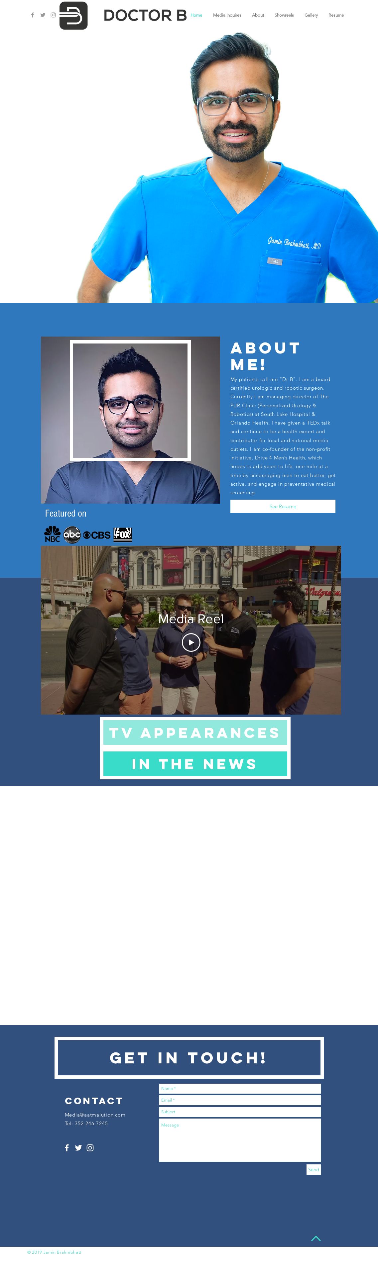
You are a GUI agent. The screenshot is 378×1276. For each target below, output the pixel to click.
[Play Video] (191, 642)
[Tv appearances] (195, 732)
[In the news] (195, 763)
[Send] (314, 1169)
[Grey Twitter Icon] (43, 15)
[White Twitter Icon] (78, 1147)
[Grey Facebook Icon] (32, 15)
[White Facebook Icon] (66, 1147)
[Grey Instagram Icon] (53, 15)
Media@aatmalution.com (95, 1115)
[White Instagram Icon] (90, 1147)
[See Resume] (282, 506)
